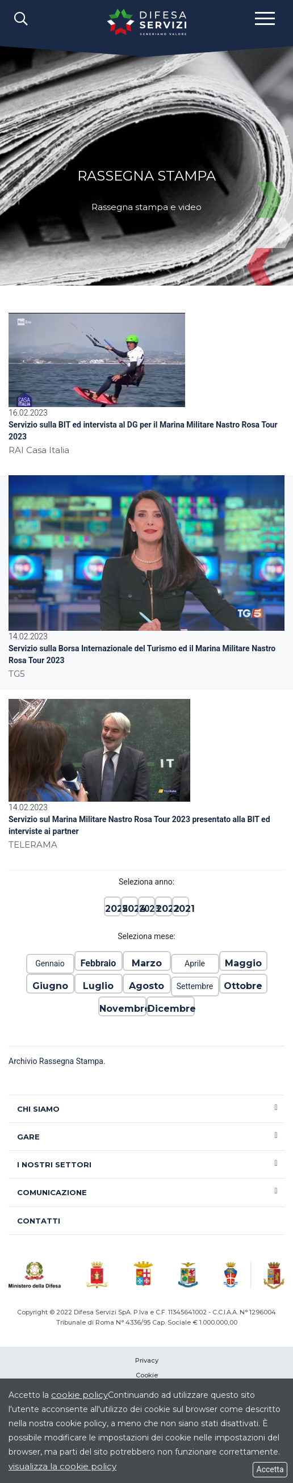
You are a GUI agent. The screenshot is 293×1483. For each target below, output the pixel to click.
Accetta (270, 1469)
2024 (129, 908)
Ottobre (243, 986)
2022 (163, 908)
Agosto (146, 986)
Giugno (50, 986)
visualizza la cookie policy (62, 1466)
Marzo (147, 963)
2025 (112, 908)
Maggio (243, 963)
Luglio (98, 986)
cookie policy (79, 1394)
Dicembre (171, 1008)
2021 (180, 908)
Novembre (122, 1008)
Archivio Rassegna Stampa (56, 1061)
